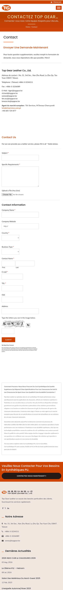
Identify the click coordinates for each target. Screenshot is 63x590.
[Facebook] (2, 508)
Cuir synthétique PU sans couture (14, 446)
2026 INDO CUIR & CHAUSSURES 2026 (19, 558)
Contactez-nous (53, 446)
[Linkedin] (8, 508)
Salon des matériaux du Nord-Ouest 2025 (21, 578)
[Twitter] (5, 508)
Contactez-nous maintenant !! (31, 476)
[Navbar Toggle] (59, 8)
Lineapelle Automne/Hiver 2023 (16, 588)
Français (57, 2)
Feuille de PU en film (31, 446)
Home (28, 27)
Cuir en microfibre (41, 443)
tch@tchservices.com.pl (11, 108)
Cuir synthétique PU (29, 443)
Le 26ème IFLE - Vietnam (13, 568)
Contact (34, 27)
